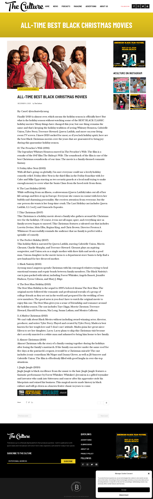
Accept (123, 490)
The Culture (38, 103)
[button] (149, 473)
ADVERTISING (86, 440)
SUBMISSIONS (86, 444)
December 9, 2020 (24, 103)
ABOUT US (85, 449)
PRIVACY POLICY (124, 495)
